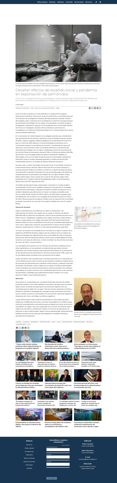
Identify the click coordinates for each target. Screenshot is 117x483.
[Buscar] (96, 2)
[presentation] (58, 471)
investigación (45, 321)
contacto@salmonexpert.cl (88, 459)
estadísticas (21, 324)
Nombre (48, 454)
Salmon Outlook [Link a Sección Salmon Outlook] (29, 458)
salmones (34, 321)
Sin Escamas (79, 2)
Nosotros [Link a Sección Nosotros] (29, 444)
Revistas (52, 2)
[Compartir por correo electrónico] (97, 108)
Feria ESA (69, 2)
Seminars (60, 2)
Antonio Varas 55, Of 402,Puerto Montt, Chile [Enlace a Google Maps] (88, 467)
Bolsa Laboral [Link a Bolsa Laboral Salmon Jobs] (29, 448)
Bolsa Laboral (42, 2)
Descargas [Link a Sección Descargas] (29, 465)
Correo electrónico (52, 447)
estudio (89, 321)
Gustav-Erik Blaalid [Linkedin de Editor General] (88, 446)
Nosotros (88, 2)
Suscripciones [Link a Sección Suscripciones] (29, 451)
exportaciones (79, 321)
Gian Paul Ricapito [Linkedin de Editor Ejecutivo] (88, 452)
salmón (26, 321)
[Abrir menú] (100, 2)
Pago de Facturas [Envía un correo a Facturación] (29, 461)
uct (29, 324)
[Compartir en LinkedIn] (95, 108)
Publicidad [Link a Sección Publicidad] (29, 454)
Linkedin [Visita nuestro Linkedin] (29, 468)
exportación (67, 321)
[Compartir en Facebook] (90, 108)
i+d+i (58, 321)
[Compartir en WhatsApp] (100, 108)
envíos (18, 321)
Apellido (48, 462)
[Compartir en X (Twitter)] (92, 108)
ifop (53, 321)
